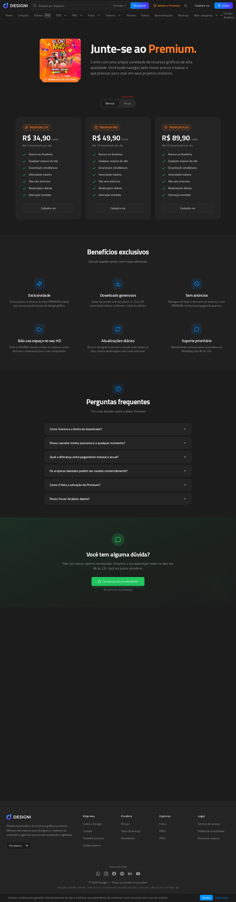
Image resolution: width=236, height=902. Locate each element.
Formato (120, 6)
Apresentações (164, 15)
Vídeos (145, 15)
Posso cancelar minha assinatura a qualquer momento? (118, 443)
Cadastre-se (202, 5)
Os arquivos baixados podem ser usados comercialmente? (118, 471)
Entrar (224, 5)
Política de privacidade (211, 831)
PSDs (162, 838)
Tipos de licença (130, 831)
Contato (87, 831)
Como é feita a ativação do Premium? (118, 485)
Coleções (23, 15)
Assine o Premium (166, 6)
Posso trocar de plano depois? (118, 499)
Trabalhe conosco (93, 838)
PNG (77, 15)
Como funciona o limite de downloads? (118, 429)
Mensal (110, 103)
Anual (127, 102)
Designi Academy (228, 15)
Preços (125, 824)
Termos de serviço (209, 824)
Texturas (113, 15)
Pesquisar (140, 5)
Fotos (94, 15)
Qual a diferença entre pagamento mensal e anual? (118, 457)
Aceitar (206, 897)
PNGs (162, 831)
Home (9, 15)
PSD (61, 15)
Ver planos (18, 845)
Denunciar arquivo (208, 838)
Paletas (42, 15)
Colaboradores (92, 845)
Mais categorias (206, 15)
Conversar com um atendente (118, 581)
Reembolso (128, 838)
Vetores (131, 15)
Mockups (183, 15)
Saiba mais (221, 898)
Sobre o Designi (92, 824)
